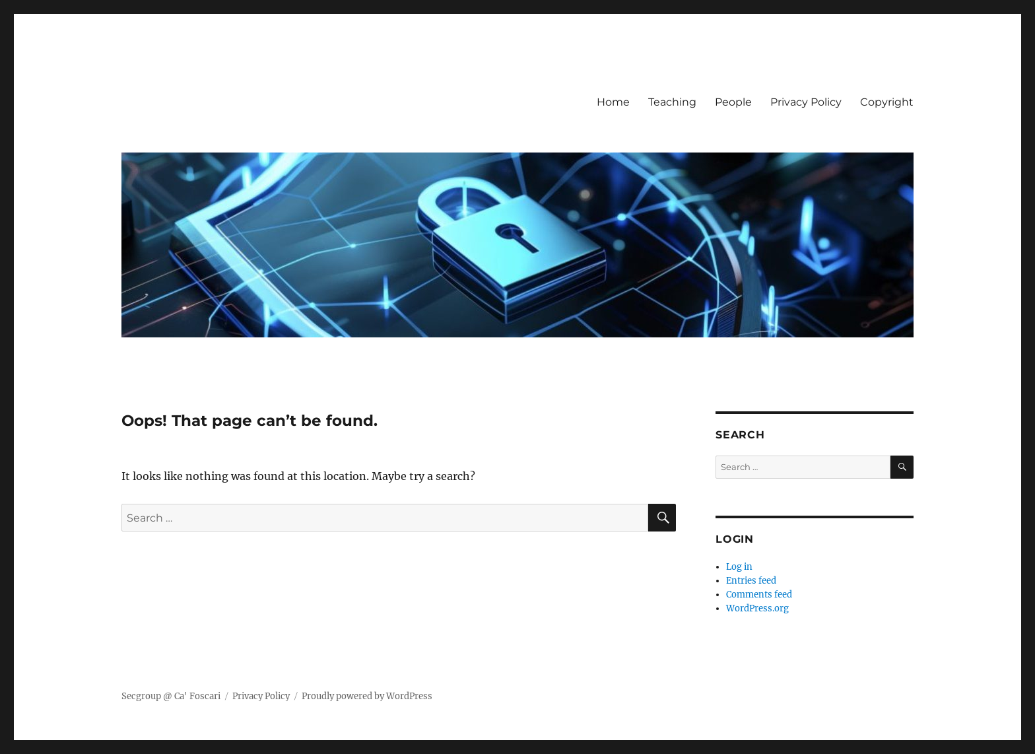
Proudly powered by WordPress (367, 696)
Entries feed (751, 580)
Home (613, 102)
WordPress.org (757, 608)
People (733, 102)
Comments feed (759, 594)
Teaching (672, 102)
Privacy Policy (806, 102)
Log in (739, 566)
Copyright (887, 102)
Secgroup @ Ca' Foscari (170, 696)
